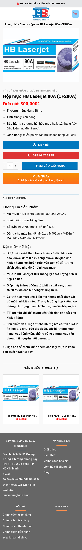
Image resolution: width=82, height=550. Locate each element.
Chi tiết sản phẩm (14, 198)
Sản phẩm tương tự (41, 368)
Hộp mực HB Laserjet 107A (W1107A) (61, 416)
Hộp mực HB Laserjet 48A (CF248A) (21, 416)
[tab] (41, 198)
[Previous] (2, 400)
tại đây (28, 352)
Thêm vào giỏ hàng (49, 166)
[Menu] (5, 13)
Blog (47, 472)
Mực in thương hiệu (43, 90)
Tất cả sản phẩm (14, 90)
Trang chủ (11, 24)
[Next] (79, 400)
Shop (23, 24)
